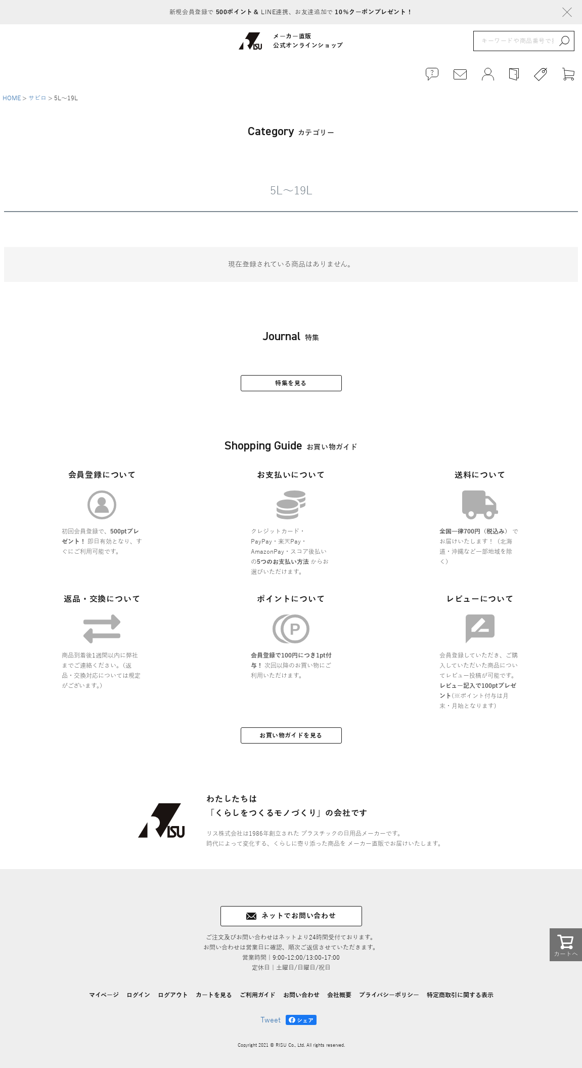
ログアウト (173, 995)
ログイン (138, 995)
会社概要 (339, 995)
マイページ (104, 995)
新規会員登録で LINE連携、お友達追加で (291, 12)
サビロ (37, 98)
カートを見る (214, 995)
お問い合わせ (301, 995)
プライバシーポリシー (389, 995)
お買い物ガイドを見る (291, 735)
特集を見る (291, 383)
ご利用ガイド (258, 995)
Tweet (270, 1020)
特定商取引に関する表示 (460, 995)
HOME (12, 98)
